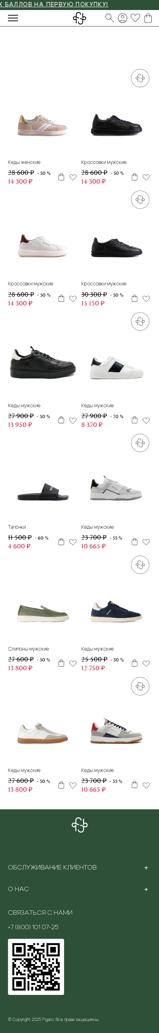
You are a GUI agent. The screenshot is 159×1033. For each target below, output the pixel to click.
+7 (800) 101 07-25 (33, 927)
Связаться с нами (40, 913)
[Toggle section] (146, 867)
